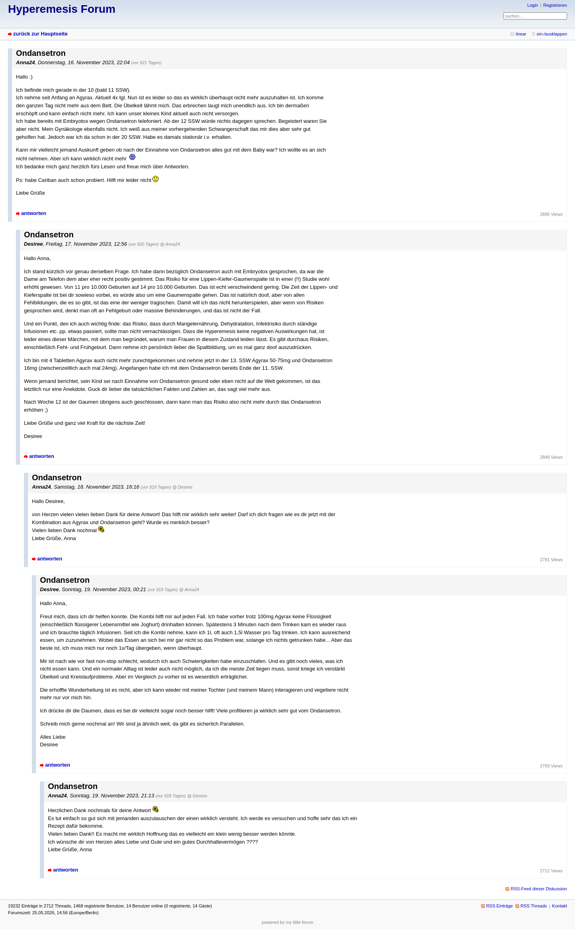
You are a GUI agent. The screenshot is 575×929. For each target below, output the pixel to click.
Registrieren (555, 5)
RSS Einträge (499, 905)
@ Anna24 (170, 244)
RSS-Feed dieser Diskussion (539, 888)
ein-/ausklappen (552, 34)
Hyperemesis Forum (61, 9)
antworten (33, 213)
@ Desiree (182, 487)
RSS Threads (534, 905)
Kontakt (559, 905)
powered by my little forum (287, 922)
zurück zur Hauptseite (40, 34)
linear (521, 34)
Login (532, 5)
